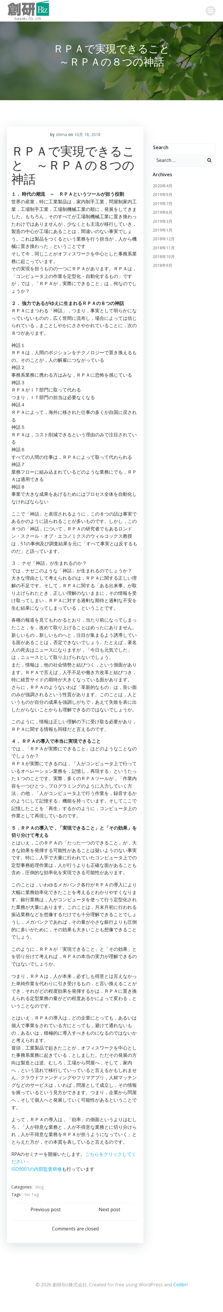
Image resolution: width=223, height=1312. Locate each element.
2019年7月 (162, 215)
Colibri (180, 1296)
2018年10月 (163, 268)
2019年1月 (162, 242)
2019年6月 (162, 224)
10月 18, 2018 (87, 146)
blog (39, 1199)
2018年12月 (163, 251)
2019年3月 (162, 233)
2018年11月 (163, 260)
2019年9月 (162, 207)
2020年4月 (162, 198)
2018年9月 (162, 278)
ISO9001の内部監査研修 (36, 1181)
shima (61, 146)
